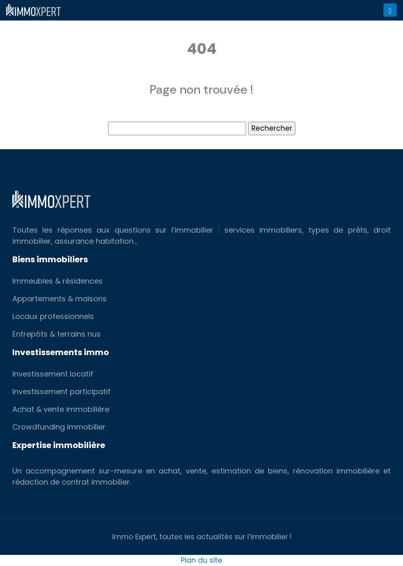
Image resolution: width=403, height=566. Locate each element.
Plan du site (201, 560)
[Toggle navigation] (390, 10)
